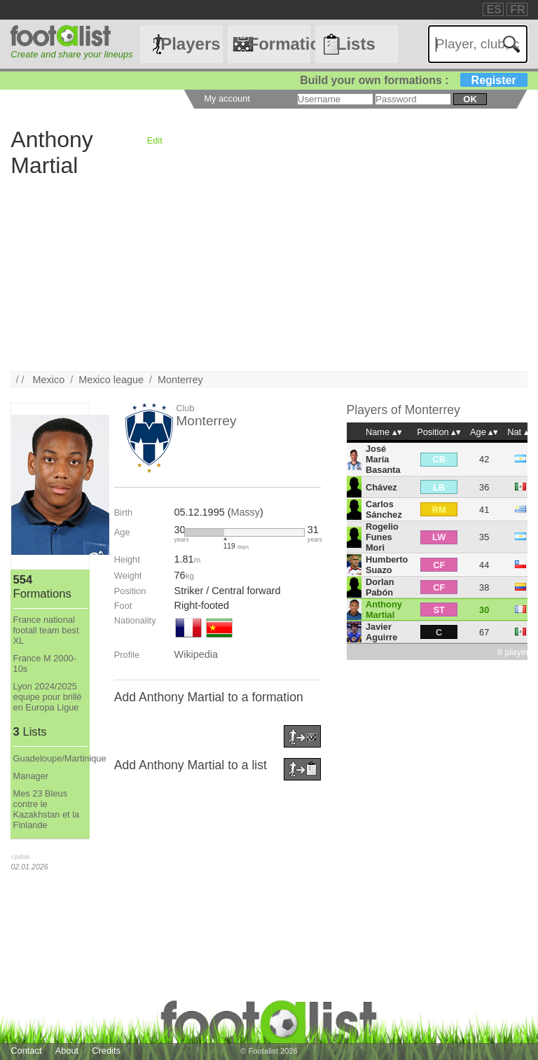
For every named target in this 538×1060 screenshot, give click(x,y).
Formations (279, 43)
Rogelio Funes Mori (382, 537)
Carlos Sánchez (384, 509)
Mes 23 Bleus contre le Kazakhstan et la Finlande (46, 809)
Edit (155, 140)
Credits (106, 1050)
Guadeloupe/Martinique (50, 758)
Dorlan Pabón (380, 587)
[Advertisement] (269, 273)
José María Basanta (383, 459)
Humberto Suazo (387, 564)
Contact (26, 1050)
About (66, 1050)
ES (493, 9)
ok (469, 99)
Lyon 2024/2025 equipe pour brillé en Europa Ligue (47, 697)
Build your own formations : (413, 80)
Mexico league (111, 379)
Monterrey (180, 379)
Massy (245, 512)
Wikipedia (196, 654)
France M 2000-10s (44, 663)
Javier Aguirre (382, 631)
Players (190, 43)
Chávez (381, 487)
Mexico (49, 379)
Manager (31, 776)
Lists (355, 43)
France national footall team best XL (46, 630)
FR (517, 9)
